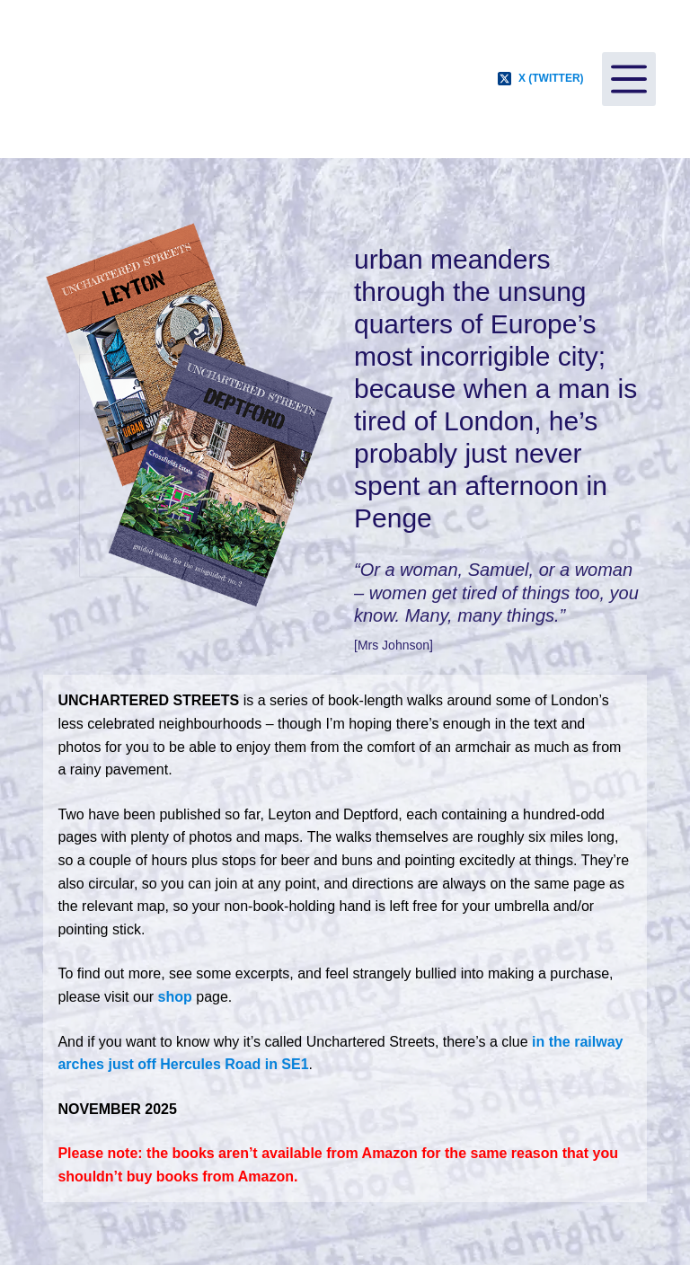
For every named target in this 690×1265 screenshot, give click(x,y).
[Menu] (629, 79)
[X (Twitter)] (541, 79)
